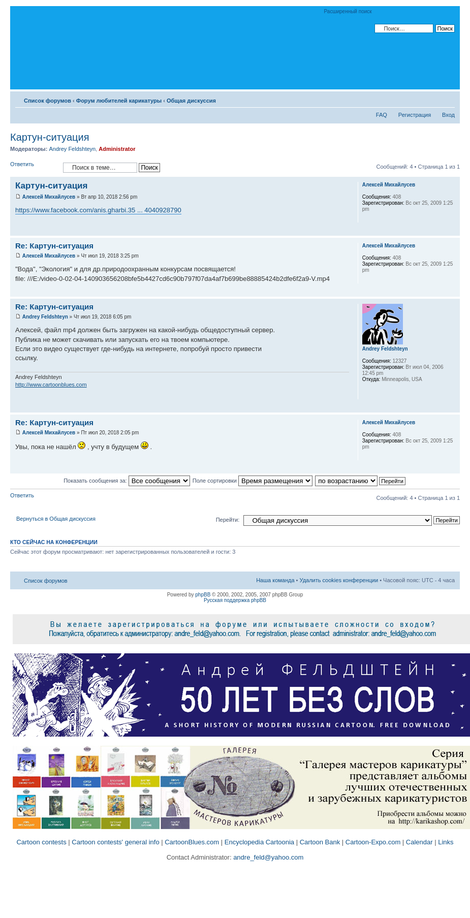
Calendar (419, 842)
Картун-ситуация (49, 137)
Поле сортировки (252, 481)
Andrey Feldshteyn (72, 149)
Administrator (117, 149)
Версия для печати (431, 98)
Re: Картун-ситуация (54, 245)
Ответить (34, 167)
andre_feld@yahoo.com (268, 857)
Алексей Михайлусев (48, 197)
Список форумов (47, 101)
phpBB (202, 594)
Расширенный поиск (348, 11)
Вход (448, 115)
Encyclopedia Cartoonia (259, 842)
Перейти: (228, 520)
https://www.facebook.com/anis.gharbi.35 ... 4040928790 (98, 210)
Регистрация (414, 115)
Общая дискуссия (191, 101)
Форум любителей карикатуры (119, 101)
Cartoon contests (41, 842)
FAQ (381, 115)
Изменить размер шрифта (447, 98)
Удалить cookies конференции (339, 580)
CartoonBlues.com (192, 842)
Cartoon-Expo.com (373, 842)
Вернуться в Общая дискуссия (56, 519)
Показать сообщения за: (127, 481)
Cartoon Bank (320, 842)
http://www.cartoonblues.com (51, 385)
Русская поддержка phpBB (235, 600)
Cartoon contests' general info (115, 842)
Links (445, 842)
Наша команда (275, 580)
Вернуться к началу (452, 230)
